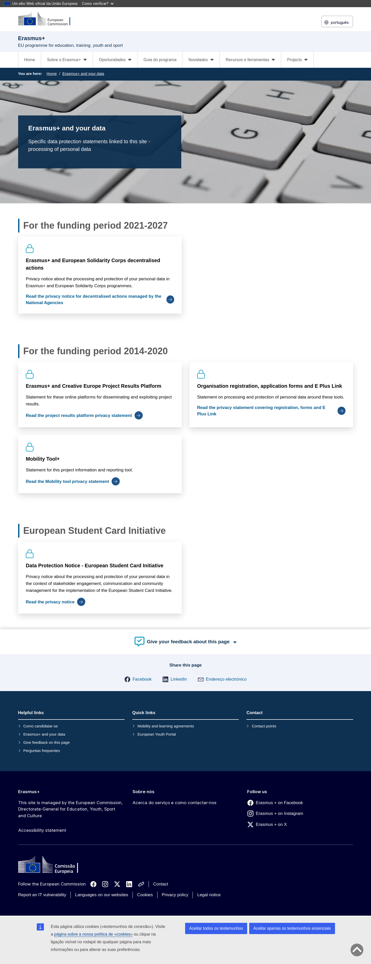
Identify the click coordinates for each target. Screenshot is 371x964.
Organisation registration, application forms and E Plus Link (269, 386)
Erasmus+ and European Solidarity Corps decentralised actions (93, 264)
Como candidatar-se (40, 726)
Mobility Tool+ (43, 459)
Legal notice (209, 894)
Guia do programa (159, 60)
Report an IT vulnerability (42, 894)
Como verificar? (98, 3)
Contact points (264, 726)
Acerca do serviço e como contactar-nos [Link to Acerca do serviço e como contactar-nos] (175, 802)
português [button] (337, 22)
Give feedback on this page (46, 742)
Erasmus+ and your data (83, 73)
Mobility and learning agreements (166, 726)
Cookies (145, 894)
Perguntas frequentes (41, 750)
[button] (138, 679)
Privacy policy (175, 894)
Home (29, 60)
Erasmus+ (29, 791)
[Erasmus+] (47, 19)
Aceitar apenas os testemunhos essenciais (292, 928)
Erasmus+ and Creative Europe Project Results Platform (93, 386)
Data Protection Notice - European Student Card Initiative (94, 565)
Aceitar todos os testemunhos (216, 928)
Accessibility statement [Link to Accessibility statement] (42, 830)
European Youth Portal (157, 734)
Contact (160, 884)
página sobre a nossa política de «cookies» (93, 934)
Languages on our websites (101, 894)
